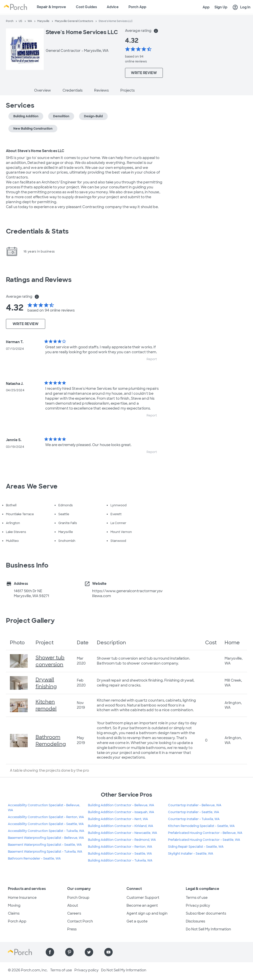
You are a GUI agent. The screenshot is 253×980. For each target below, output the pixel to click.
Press (72, 929)
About (72, 905)
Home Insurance (22, 897)
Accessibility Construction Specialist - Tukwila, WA (46, 831)
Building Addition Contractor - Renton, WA (120, 847)
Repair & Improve (51, 7)
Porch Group (78, 897)
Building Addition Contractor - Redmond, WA (122, 840)
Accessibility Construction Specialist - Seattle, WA (46, 824)
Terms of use (197, 897)
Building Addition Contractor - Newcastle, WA (122, 833)
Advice (113, 7)
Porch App (137, 7)
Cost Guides (86, 7)
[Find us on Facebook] (50, 952)
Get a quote (137, 921)
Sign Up (220, 7)
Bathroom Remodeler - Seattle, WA (34, 859)
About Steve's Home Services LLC (35, 151)
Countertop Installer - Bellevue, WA (194, 805)
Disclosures (195, 921)
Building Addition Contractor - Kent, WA (118, 819)
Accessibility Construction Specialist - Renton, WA (46, 817)
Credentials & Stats (37, 231)
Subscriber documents (206, 913)
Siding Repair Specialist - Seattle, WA (196, 847)
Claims (14, 913)
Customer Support (142, 897)
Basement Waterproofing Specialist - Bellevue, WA (46, 838)
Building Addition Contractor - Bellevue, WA (121, 805)
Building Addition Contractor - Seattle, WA (120, 854)
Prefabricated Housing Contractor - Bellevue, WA (205, 833)
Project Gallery (30, 620)
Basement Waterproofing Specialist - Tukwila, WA (45, 852)
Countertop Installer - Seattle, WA (193, 812)
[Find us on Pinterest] (69, 952)
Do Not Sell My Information (208, 929)
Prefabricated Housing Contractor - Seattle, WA (204, 840)
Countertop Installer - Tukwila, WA (194, 819)
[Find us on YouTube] (108, 952)
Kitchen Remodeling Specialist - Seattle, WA (201, 826)
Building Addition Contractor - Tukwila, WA (120, 860)
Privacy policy (198, 905)
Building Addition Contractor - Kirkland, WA (120, 826)
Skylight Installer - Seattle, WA (190, 854)
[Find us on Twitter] (89, 952)
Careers (74, 913)
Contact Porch (80, 921)
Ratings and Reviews (39, 279)
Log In (241, 7)
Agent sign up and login (147, 913)
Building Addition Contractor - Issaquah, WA (121, 812)
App (206, 7)
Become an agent (142, 905)
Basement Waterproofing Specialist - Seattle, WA (45, 845)
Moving (14, 905)
